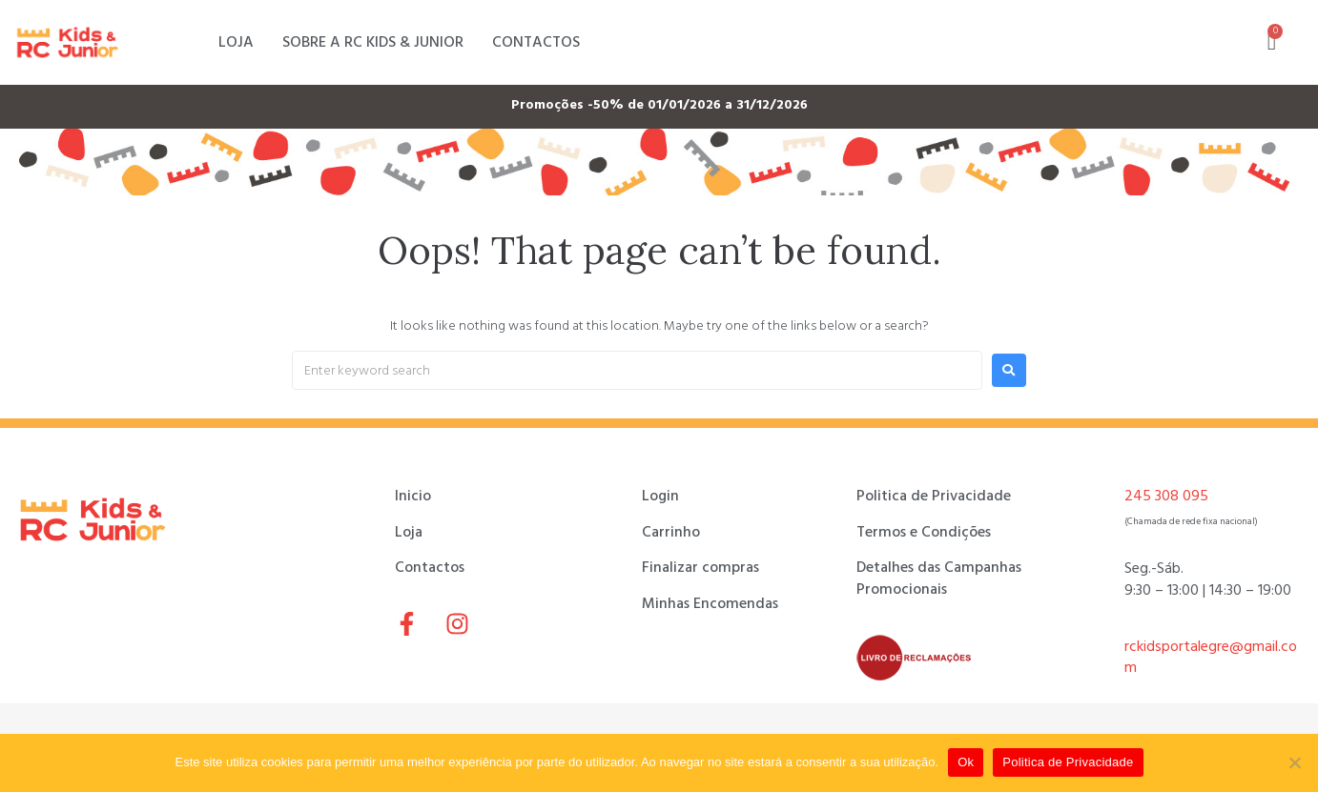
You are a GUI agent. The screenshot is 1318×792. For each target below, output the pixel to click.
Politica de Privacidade (1067, 762)
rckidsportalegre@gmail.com (1210, 657)
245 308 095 (1166, 495)
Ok (966, 762)
